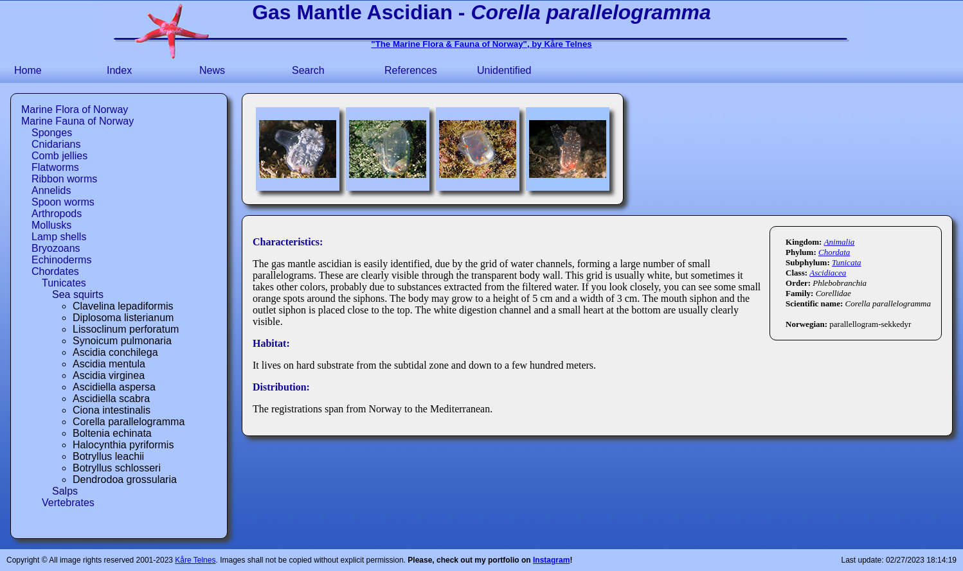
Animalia (839, 242)
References (410, 70)
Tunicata (846, 262)
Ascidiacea (827, 272)
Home (28, 70)
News (212, 70)
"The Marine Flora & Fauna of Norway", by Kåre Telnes (481, 44)
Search (308, 70)
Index (119, 70)
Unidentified (504, 70)
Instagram (551, 560)
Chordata (834, 252)
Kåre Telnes (195, 560)
